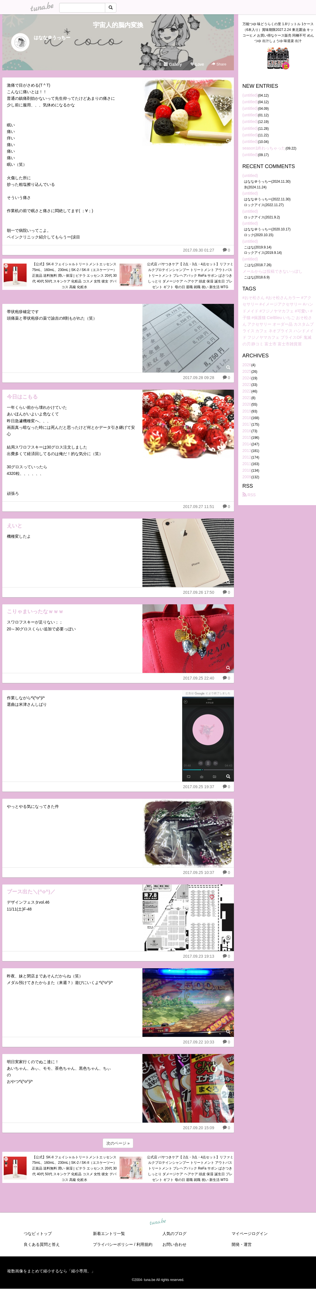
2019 (247, 411)
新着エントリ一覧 (109, 1233)
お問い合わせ (174, 1244)
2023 (247, 384)
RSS (249, 495)
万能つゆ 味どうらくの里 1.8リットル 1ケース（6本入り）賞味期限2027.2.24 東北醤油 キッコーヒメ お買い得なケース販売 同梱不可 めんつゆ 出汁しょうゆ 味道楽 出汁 (278, 32)
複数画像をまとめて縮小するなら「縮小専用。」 (51, 1271)
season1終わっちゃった (264, 148)
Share (219, 64)
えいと (14, 526)
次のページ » (118, 1143)
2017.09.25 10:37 (198, 872)
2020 (247, 404)
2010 (247, 470)
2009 (247, 477)
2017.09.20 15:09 (198, 1127)
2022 (247, 391)
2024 (247, 378)
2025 (247, 371)
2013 (247, 450)
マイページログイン (250, 1233)
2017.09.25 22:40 (198, 678)
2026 (247, 364)
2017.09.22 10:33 (198, 1042)
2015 (247, 437)
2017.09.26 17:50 (198, 592)
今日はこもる (22, 397)
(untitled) (250, 95)
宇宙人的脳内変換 (118, 25)
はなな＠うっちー (52, 37)
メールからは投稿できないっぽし (273, 271)
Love (197, 64)
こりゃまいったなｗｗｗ (35, 611)
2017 (247, 424)
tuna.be (158, 1222)
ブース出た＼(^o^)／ (31, 891)
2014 (247, 444)
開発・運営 (242, 1244)
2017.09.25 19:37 (198, 786)
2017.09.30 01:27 (198, 250)
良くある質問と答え (42, 1244)
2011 (247, 463)
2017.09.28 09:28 (198, 377)
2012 (247, 457)
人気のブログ (174, 1233)
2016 (247, 431)
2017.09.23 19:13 (198, 956)
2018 (247, 417)
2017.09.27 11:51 (198, 506)
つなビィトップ (38, 1233)
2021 (247, 397)
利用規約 (144, 1244)
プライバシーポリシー (113, 1244)
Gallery (173, 64)
